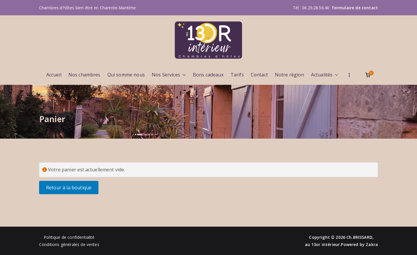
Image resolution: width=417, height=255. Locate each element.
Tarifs (237, 74)
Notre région (289, 74)
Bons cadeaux (208, 74)
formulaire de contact (355, 7)
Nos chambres (84, 74)
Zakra (372, 244)
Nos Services (169, 75)
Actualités (325, 75)
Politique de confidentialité (69, 237)
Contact (259, 74)
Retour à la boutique (69, 187)
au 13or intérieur (322, 244)
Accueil (53, 74)
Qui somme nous (126, 74)
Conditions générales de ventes (69, 244)
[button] (183, 75)
